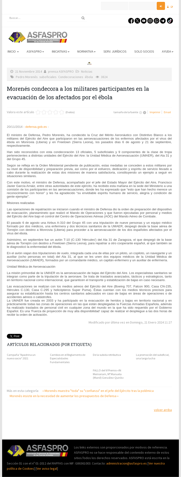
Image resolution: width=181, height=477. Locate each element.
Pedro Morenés (27, 77)
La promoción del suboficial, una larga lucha (152, 356)
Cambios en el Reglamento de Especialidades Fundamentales (67, 358)
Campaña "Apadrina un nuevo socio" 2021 (21, 356)
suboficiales (48, 77)
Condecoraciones (70, 77)
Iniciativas (61, 51)
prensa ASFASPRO (61, 71)
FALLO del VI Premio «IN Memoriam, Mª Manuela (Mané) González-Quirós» (108, 374)
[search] (47, 17)
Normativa (86, 51)
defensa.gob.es (36, 127)
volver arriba (163, 410)
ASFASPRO (35, 51)
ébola (89, 77)
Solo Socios (144, 51)
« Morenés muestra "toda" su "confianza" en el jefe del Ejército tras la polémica (98, 391)
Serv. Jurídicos (115, 51)
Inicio (13, 51)
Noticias (86, 71)
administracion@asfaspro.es (127, 463)
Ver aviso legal (47, 468)
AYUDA (167, 51)
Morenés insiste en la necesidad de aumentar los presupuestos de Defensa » (64, 396)
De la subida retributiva (107, 355)
